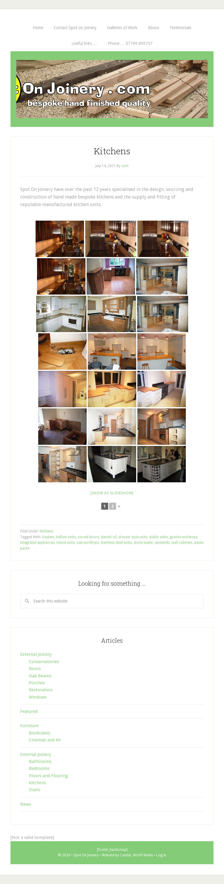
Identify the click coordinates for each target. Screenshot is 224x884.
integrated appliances (37, 543)
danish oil (109, 537)
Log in (161, 855)
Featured (29, 711)
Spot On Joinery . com (112, 89)
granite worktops (183, 537)
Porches (37, 682)
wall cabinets (182, 543)
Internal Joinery (35, 754)
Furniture (29, 725)
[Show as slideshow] (112, 493)
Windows (38, 697)
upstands (162, 543)
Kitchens (112, 151)
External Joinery (36, 654)
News (25, 804)
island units (65, 543)
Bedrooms (39, 768)
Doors (35, 668)
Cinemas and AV (45, 740)
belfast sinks (66, 537)
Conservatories (44, 661)
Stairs (34, 789)
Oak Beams (40, 675)
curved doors (88, 537)
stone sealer (143, 543)
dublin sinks (158, 537)
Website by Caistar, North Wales (128, 855)
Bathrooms (40, 761)
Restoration (40, 689)
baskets (48, 537)
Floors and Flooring (48, 775)
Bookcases (39, 733)
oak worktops (87, 543)
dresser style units (132, 537)
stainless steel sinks (116, 543)
